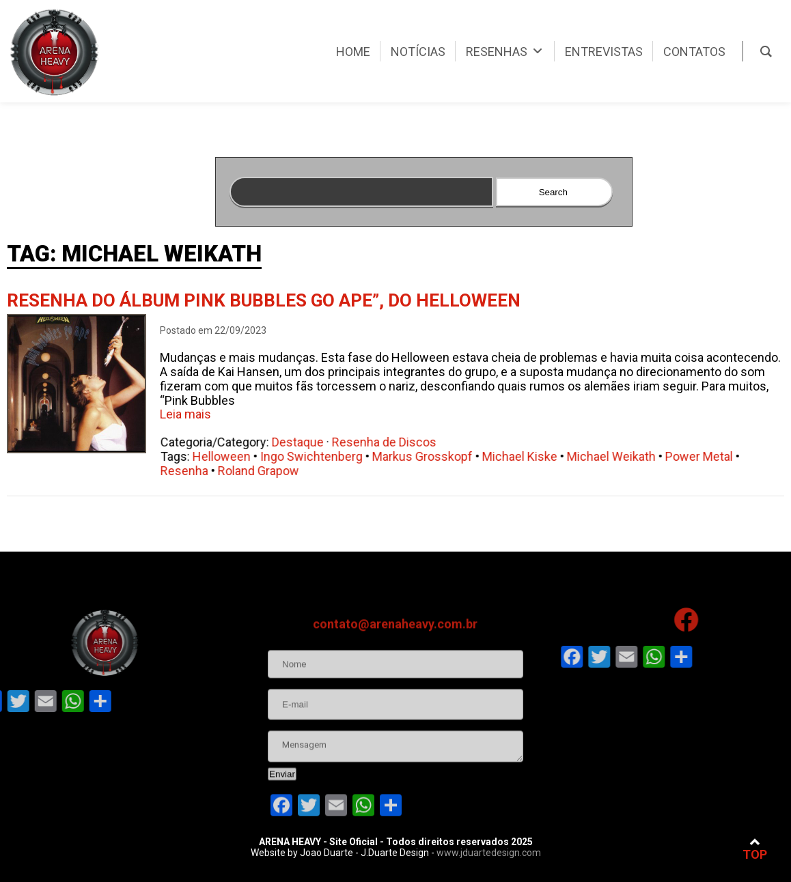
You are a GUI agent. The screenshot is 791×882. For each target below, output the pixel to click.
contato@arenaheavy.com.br (395, 672)
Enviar (282, 822)
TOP (755, 849)
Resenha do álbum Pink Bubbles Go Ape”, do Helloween (264, 300)
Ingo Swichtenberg (321, 456)
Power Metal (709, 456)
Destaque (307, 442)
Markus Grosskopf (432, 456)
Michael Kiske (529, 456)
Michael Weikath (621, 456)
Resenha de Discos (394, 442)
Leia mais (185, 414)
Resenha (194, 471)
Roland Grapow (268, 471)
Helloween (231, 456)
